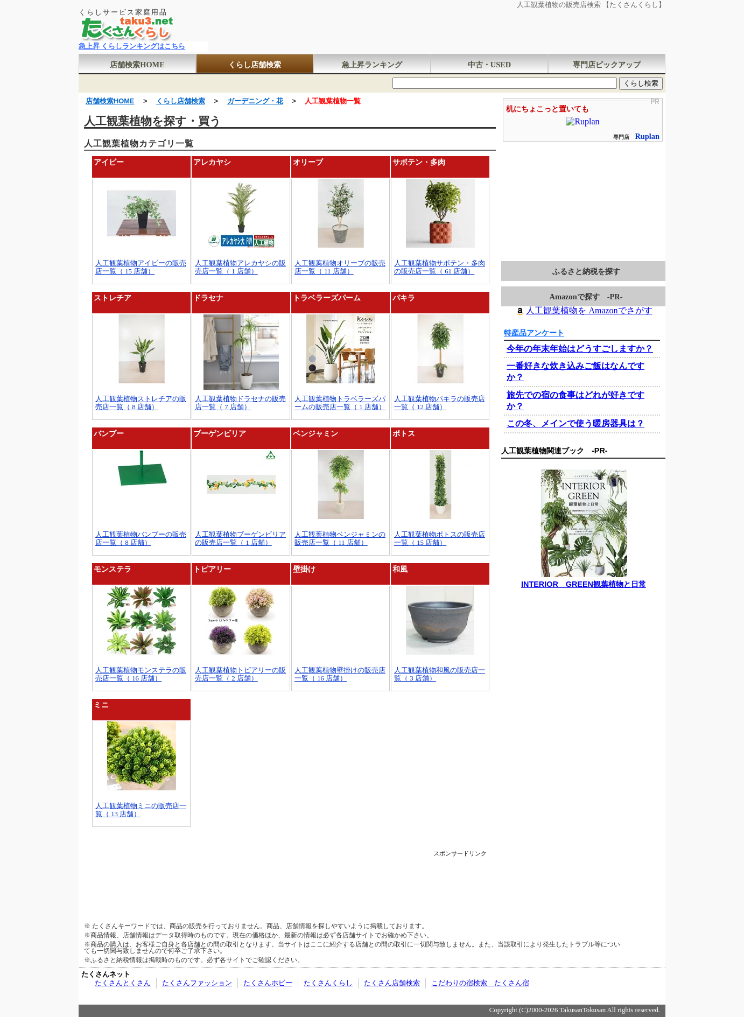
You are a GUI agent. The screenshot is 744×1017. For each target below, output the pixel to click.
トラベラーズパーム (327, 297)
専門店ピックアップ (607, 64)
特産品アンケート (534, 332)
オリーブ (308, 162)
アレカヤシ (212, 162)
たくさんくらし (328, 983)
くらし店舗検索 (254, 64)
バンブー (109, 433)
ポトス (403, 433)
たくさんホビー (267, 983)
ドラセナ (208, 297)
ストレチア (112, 297)
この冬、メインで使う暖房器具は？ (575, 423)
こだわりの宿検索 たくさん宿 (480, 983)
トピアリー (212, 569)
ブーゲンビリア (219, 433)
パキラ (403, 297)
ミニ (101, 704)
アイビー (109, 162)
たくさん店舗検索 (392, 983)
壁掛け (304, 569)
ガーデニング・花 (255, 101)
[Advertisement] (290, 881)
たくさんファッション (197, 983)
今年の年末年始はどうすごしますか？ (580, 348)
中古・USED (489, 64)
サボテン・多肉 (418, 162)
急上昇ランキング (372, 64)
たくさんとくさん (123, 983)
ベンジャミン (315, 433)
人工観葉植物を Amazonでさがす (583, 310)
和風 (400, 569)
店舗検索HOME (137, 64)
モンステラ (112, 569)
